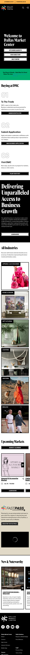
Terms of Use (19, 653)
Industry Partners (5, 645)
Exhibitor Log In (21, 1)
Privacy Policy (19, 650)
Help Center (4, 642)
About (2, 636)
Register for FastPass (9, 523)
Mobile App (4, 648)
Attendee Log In (8, 1)
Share (23, 479)
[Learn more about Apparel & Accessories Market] (12, 490)
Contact (3, 639)
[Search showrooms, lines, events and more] (23, 7)
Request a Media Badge (22, 636)
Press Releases (19, 639)
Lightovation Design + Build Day (11, 593)
